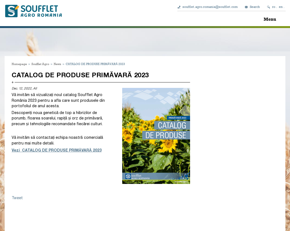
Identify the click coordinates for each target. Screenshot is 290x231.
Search (255, 7)
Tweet (17, 198)
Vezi (17, 150)
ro (273, 7)
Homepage (19, 64)
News (57, 64)
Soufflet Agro (40, 64)
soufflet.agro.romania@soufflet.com (210, 7)
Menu (270, 19)
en (281, 7)
